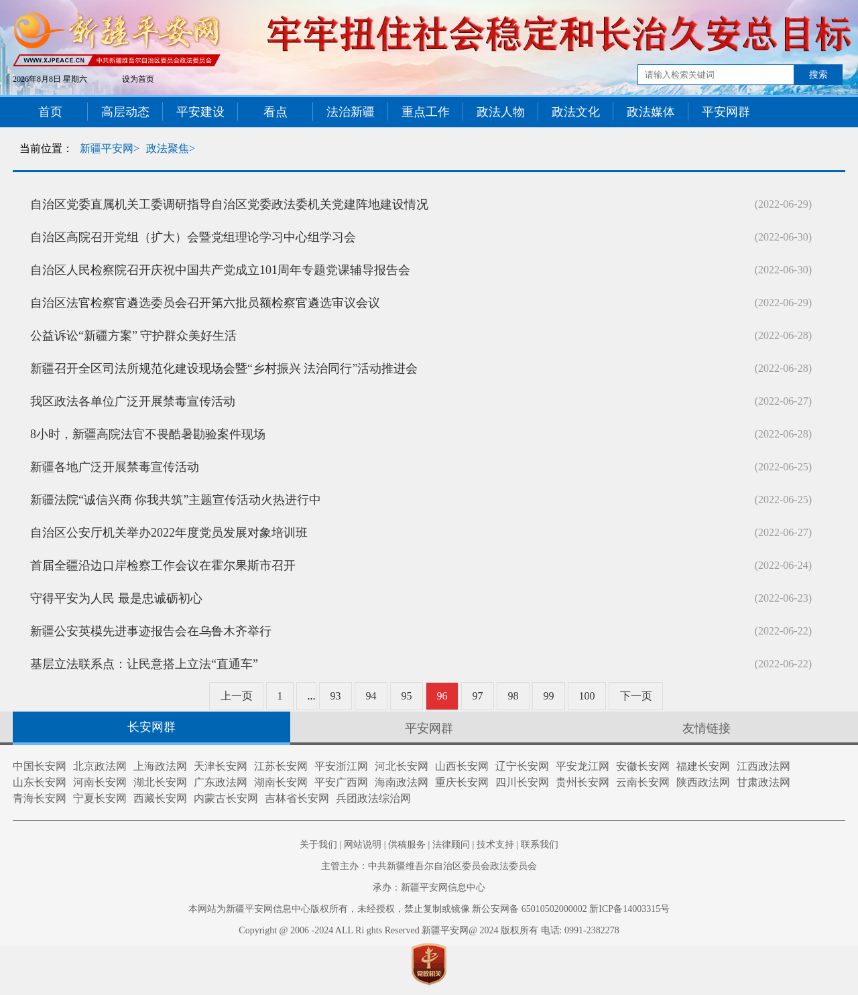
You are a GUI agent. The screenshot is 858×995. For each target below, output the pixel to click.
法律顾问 (451, 845)
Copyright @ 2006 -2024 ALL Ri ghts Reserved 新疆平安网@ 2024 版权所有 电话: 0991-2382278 (429, 930)
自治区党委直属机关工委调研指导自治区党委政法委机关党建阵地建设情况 (229, 204)
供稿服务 (407, 845)
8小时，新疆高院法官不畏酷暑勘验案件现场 (147, 434)
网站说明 (362, 845)
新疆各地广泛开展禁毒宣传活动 (114, 467)
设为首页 (138, 79)
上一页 (237, 696)
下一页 (636, 696)
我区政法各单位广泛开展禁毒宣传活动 (132, 401)
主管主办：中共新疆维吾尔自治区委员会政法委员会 (429, 866)
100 (587, 696)
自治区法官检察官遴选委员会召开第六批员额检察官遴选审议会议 (205, 303)
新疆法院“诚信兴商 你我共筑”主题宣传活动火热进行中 (175, 500)
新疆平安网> (109, 148)
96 (442, 696)
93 (335, 696)
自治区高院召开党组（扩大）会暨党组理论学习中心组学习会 (193, 237)
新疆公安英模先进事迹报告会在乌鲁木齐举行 (150, 631)
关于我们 (318, 845)
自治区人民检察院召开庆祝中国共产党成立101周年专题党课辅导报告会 (220, 270)
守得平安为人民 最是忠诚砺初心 (116, 598)
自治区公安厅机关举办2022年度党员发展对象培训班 (169, 532)
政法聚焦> (170, 148)
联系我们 (539, 845)
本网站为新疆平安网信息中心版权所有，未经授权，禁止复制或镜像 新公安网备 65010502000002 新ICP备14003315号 (429, 909)
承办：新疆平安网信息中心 (429, 887)
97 (478, 696)
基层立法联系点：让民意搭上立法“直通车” (144, 664)
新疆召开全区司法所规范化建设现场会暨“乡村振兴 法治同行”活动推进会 (224, 368)
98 (513, 696)
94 (371, 696)
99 (549, 696)
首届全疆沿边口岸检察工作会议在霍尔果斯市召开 (163, 565)
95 (407, 696)
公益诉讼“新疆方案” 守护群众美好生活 (133, 335)
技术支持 (495, 845)
